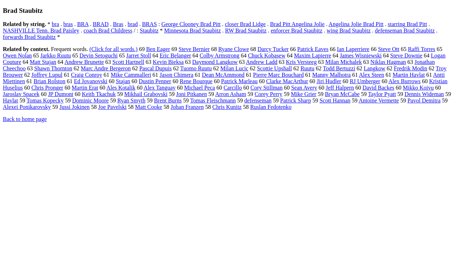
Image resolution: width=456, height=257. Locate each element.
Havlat (10, 100)
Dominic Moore (90, 100)
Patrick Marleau (239, 81)
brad (133, 24)
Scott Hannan (335, 100)
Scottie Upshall (274, 68)
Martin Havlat (409, 75)
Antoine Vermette (379, 100)
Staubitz (149, 30)
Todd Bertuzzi (339, 68)
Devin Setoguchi (98, 55)
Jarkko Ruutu (55, 55)
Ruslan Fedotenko (270, 107)
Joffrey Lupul (46, 75)
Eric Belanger (175, 55)
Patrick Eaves (312, 49)
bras (68, 24)
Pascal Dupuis (155, 68)
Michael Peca (199, 88)
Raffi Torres (421, 49)
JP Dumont (60, 94)
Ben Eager (158, 49)
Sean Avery (304, 88)
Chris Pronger (47, 88)
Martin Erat (85, 88)
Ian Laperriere (353, 49)
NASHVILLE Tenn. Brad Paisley (41, 30)
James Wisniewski (361, 55)
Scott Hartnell (128, 62)
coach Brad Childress (108, 30)
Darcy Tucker (273, 49)
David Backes (378, 88)
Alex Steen (371, 75)
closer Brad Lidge (245, 24)
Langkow (374, 68)
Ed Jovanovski (91, 81)
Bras (118, 24)
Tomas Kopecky (44, 100)
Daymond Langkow (215, 62)
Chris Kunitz (227, 107)
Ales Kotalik (121, 88)
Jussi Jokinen (74, 107)
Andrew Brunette (84, 62)
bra (55, 24)
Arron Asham (230, 94)
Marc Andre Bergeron (106, 68)
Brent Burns (168, 100)
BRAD (100, 24)
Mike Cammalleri (131, 75)
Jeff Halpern (340, 88)
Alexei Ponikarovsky (27, 107)
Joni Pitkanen (191, 94)
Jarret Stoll (138, 55)
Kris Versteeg (301, 62)
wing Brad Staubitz (349, 30)
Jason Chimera (176, 75)
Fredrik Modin (411, 68)
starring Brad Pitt (407, 24)
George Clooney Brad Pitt (191, 24)
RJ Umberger (365, 81)
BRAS (149, 24)
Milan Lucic (235, 68)
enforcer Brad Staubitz (296, 30)
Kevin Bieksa (168, 62)
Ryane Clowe (233, 49)
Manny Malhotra (331, 75)
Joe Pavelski (112, 107)
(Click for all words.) (113, 49)
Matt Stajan (43, 62)
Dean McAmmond (223, 75)
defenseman (257, 100)
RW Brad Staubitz (245, 30)
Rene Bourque (196, 81)
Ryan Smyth (131, 100)
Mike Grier (303, 94)
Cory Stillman (266, 88)
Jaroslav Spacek (21, 94)
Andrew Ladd (261, 62)
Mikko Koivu (418, 88)
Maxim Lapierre (312, 55)
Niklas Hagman (388, 62)
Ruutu (307, 68)
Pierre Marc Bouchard (278, 75)
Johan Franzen (187, 107)
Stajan (123, 81)
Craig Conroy (86, 75)
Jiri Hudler (329, 81)
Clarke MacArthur (287, 81)
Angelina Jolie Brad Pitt (355, 24)
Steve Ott (388, 49)
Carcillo (232, 88)
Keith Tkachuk (99, 94)
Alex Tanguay (160, 88)
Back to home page (25, 119)
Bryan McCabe (342, 94)
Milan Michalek (343, 62)
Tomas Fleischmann (213, 100)
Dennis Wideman (424, 94)
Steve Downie (406, 55)
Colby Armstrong (219, 55)
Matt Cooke (148, 107)
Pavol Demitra (424, 100)
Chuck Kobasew (266, 55)
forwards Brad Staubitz (29, 37)
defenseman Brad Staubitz (405, 30)
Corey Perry (269, 94)
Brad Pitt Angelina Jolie (297, 24)
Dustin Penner (155, 81)
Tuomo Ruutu (196, 68)
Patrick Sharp (295, 100)
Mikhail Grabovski (145, 94)
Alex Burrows (404, 81)
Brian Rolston (49, 81)
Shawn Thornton (53, 68)
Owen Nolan (17, 55)
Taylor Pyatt (382, 94)
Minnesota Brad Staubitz (192, 30)
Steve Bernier (194, 49)
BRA (82, 24)
